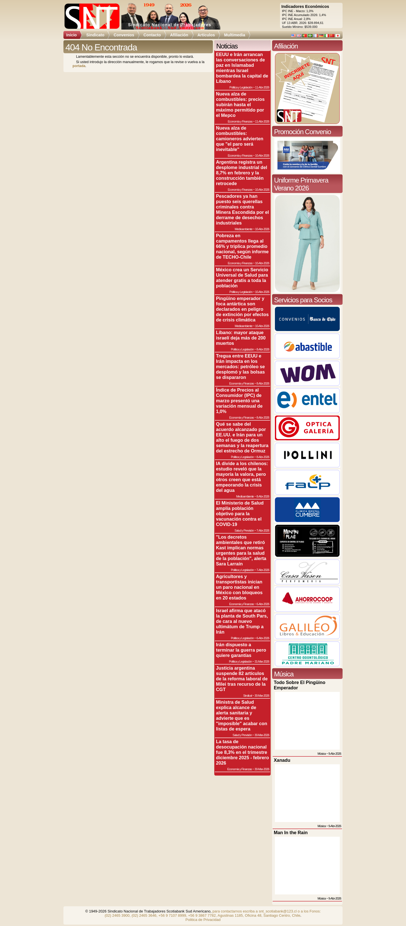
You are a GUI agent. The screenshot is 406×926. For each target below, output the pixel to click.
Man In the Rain (291, 832)
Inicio (71, 35)
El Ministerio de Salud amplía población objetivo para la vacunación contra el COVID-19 (240, 513)
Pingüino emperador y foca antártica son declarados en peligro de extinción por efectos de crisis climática (242, 309)
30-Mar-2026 (262, 695)
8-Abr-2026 (263, 349)
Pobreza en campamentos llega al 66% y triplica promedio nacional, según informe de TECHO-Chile (242, 246)
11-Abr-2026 (262, 87)
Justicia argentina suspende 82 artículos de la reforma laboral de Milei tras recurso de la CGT (242, 678)
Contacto (152, 35)
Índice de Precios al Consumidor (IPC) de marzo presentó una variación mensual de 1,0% (239, 400)
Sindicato (95, 35)
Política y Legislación (241, 87)
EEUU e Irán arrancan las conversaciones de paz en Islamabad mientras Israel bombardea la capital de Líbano (242, 68)
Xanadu (282, 760)
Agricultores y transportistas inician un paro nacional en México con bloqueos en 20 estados (239, 587)
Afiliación (179, 35)
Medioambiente (243, 229)
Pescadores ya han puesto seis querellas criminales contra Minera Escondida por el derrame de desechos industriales (242, 209)
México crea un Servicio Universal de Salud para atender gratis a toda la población (242, 277)
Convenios (124, 35)
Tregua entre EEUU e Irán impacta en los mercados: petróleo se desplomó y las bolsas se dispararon (240, 366)
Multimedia (234, 35)
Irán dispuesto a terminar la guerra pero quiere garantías (241, 650)
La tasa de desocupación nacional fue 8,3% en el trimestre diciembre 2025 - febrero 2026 (242, 752)
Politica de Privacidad (203, 920)
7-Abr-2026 (263, 530)
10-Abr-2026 (262, 155)
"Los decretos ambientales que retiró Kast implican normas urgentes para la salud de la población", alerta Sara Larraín (241, 550)
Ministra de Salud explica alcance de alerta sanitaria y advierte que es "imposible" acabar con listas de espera (241, 715)
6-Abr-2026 (263, 604)
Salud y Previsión (244, 530)
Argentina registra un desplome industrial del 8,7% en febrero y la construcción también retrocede (241, 172)
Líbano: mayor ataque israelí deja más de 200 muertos (241, 338)
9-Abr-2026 (334, 753)
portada (78, 66)
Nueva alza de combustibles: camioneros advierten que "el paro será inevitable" (239, 138)
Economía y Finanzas (240, 121)
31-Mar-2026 (262, 661)
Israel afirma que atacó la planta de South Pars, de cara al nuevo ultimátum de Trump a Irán (242, 621)
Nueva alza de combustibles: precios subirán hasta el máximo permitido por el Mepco (240, 104)
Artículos (206, 35)
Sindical (247, 695)
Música (321, 753)
